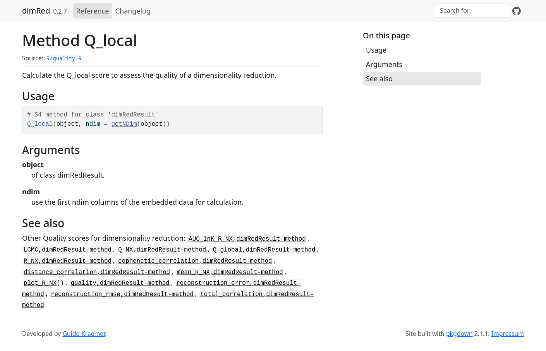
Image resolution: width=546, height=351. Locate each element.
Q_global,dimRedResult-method (264, 250)
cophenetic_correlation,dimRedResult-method (195, 261)
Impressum (507, 333)
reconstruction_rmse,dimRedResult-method (122, 294)
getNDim (124, 124)
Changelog (133, 10)
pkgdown (459, 333)
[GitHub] (516, 11)
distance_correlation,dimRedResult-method (97, 272)
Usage (376, 50)
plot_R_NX (40, 283)
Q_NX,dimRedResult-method (162, 250)
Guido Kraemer (83, 333)
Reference (92, 10)
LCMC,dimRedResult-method (68, 250)
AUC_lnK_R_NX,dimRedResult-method (247, 239)
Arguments (384, 64)
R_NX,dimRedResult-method (68, 261)
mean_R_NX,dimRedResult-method (230, 272)
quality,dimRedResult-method (120, 283)
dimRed (36, 10)
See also (379, 78)
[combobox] (472, 10)
